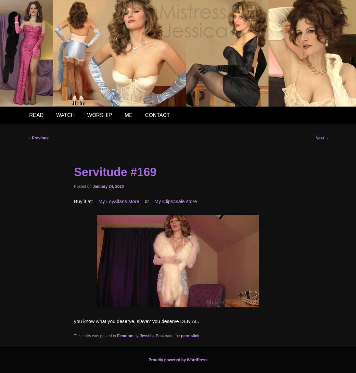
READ (36, 115)
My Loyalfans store (118, 201)
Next (322, 138)
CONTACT (157, 115)
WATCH (65, 115)
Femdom (125, 336)
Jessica (147, 336)
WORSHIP (99, 115)
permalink (190, 336)
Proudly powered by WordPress (177, 360)
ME (129, 115)
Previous (37, 138)
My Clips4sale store (175, 201)
